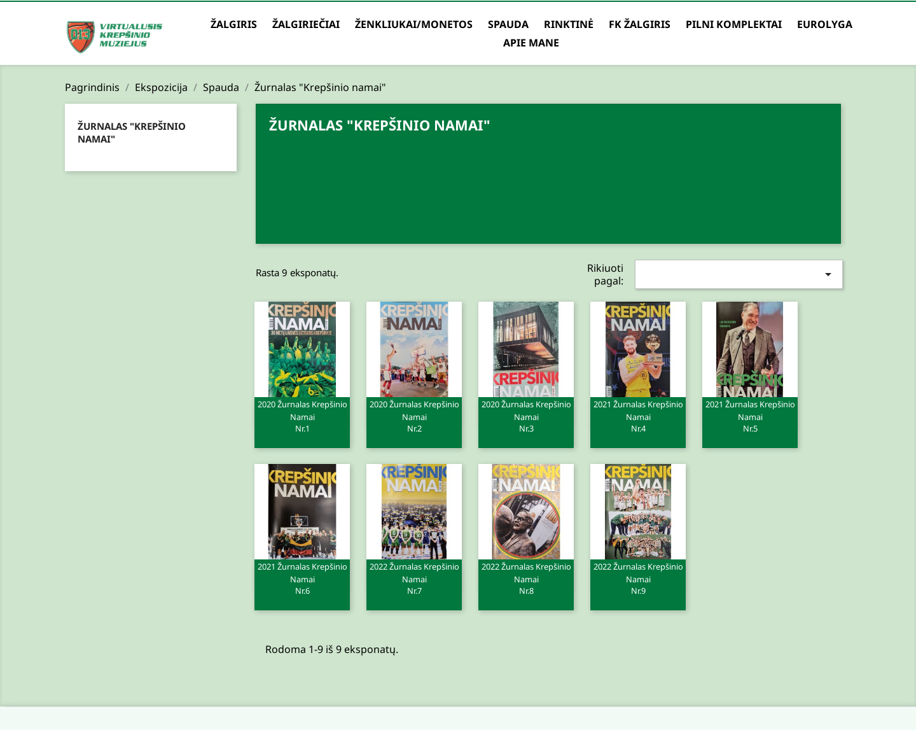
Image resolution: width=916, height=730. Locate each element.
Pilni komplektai (734, 24)
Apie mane (531, 43)
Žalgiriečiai (306, 24)
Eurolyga (824, 24)
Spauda (508, 24)
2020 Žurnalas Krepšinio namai (302, 415)
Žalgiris (234, 24)
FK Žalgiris (639, 24)
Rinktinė (568, 24)
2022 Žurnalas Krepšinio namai (414, 578)
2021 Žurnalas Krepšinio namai (638, 415)
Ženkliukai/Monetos (414, 24)
